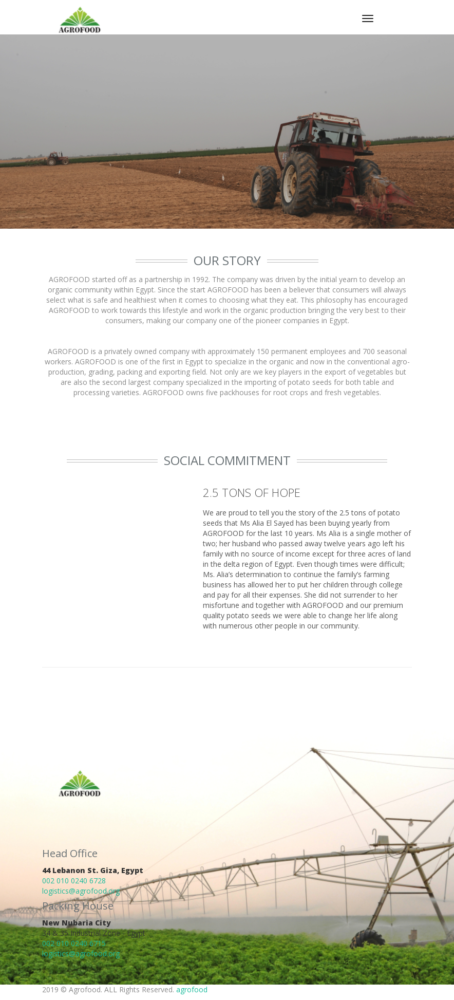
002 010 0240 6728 (74, 880)
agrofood (191, 989)
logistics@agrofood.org (81, 891)
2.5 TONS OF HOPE (251, 492)
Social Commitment (227, 460)
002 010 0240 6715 (74, 943)
